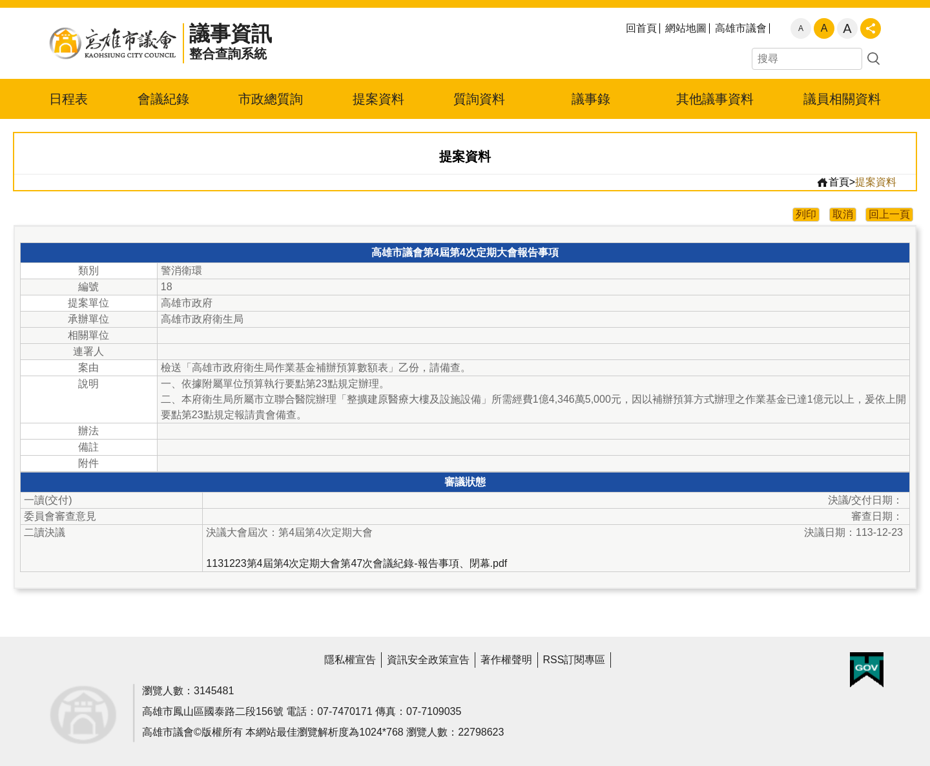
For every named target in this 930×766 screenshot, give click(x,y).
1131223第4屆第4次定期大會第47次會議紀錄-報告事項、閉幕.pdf (356, 563)
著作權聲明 (506, 659)
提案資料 (378, 99)
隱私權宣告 (350, 659)
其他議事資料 (715, 99)
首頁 (832, 182)
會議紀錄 (163, 99)
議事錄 (591, 99)
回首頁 (641, 28)
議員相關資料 (842, 99)
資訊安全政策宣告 (428, 659)
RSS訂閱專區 (574, 659)
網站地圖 (686, 28)
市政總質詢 (270, 99)
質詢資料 (479, 99)
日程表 (68, 99)
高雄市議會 (741, 28)
